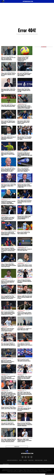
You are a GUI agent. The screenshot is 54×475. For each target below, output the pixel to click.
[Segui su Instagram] (28, 457)
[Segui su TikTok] (31, 457)
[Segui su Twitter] (25, 457)
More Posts (16, 446)
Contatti (20, 460)
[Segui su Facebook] (22, 457)
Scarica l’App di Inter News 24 (12, 460)
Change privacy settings (49, 474)
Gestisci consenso (6, 464)
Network (45, 460)
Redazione (25, 460)
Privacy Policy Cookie (39, 460)
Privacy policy (31, 460)
